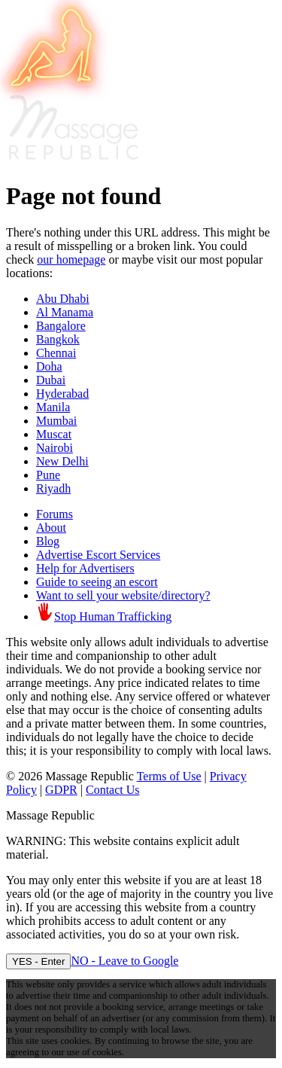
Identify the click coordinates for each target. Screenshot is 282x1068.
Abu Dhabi (62, 298)
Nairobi (54, 447)
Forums (54, 514)
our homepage (71, 259)
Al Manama (64, 312)
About (51, 527)
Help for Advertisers (85, 568)
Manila (53, 407)
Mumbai (56, 420)
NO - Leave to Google (124, 960)
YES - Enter (38, 961)
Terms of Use (169, 776)
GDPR (61, 789)
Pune (48, 474)
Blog (47, 541)
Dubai (50, 380)
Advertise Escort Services (98, 554)
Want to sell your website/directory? (123, 595)
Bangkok (58, 339)
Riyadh (53, 488)
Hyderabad (62, 393)
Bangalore (61, 325)
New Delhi (62, 461)
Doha (49, 366)
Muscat (53, 434)
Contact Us (113, 789)
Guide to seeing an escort (97, 581)
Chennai (56, 352)
